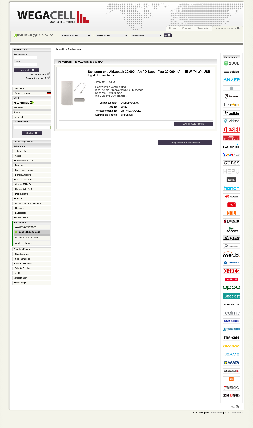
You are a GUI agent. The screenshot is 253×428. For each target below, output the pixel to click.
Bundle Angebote (22, 175)
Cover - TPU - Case (24, 184)
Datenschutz (237, 412)
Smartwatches (21, 254)
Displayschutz (21, 194)
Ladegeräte (20, 213)
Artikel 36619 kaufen (193, 124)
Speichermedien (22, 259)
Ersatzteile (19, 198)
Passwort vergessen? (38, 77)
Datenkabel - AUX (23, 189)
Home (172, 28)
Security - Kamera (22, 249)
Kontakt (186, 28)
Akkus (17, 156)
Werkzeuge (20, 282)
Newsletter (203, 28)
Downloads (19, 88)
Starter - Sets (21, 151)
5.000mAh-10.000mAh (25, 227)
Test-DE (17, 273)
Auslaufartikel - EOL (24, 160)
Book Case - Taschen (24, 170)
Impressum (217, 412)
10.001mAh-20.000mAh (27, 232)
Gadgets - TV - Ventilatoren (27, 203)
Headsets (19, 208)
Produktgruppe (75, 49)
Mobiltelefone (21, 217)
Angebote (18, 112)
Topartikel (18, 117)
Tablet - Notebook (23, 263)
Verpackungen (20, 278)
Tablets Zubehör (22, 268)
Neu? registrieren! (39, 73)
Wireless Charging (23, 243)
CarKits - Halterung (23, 179)
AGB (226, 412)
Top (235, 407)
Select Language (32, 93)
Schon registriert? (227, 28)
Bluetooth (19, 165)
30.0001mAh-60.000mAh (26, 237)
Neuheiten (18, 107)
